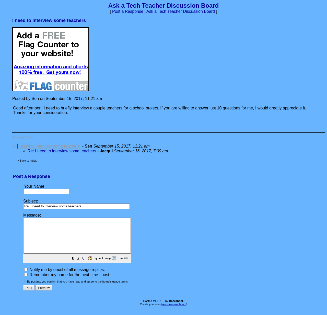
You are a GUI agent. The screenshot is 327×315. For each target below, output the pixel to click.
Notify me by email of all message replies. (64, 276)
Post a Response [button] (127, 11)
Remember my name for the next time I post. (67, 281)
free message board (173, 311)
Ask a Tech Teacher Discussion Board (180, 11)
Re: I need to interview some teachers (62, 151)
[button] (86, 266)
